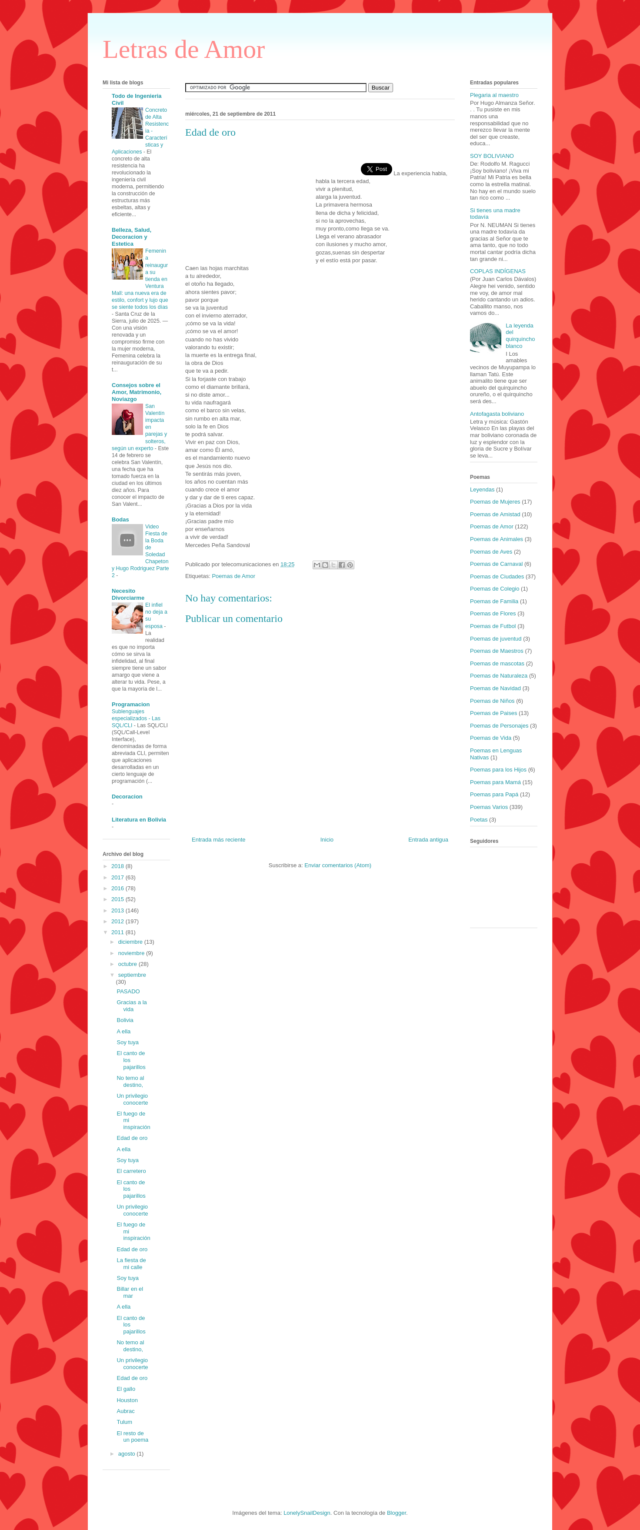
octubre (128, 964)
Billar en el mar (130, 1292)
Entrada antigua (428, 839)
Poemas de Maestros (496, 651)
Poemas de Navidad (495, 688)
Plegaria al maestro (494, 95)
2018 (118, 866)
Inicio (326, 839)
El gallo (126, 1389)
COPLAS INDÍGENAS (498, 271)
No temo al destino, (130, 1081)
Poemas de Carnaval (496, 564)
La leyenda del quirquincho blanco (520, 335)
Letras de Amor (184, 49)
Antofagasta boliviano (497, 414)
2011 (118, 932)
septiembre (132, 975)
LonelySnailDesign (306, 1513)
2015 (118, 899)
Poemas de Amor (233, 576)
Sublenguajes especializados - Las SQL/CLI (136, 718)
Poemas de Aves (491, 551)
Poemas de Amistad (495, 514)
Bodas (120, 519)
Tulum (124, 1422)
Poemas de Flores (493, 613)
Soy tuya (128, 1042)
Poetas (478, 819)
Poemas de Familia (494, 601)
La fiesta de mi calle (131, 1263)
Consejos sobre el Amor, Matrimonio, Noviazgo (136, 392)
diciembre (131, 942)
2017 (118, 877)
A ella (123, 1031)
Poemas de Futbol (493, 626)
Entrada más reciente (219, 839)
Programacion (131, 704)
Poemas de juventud (496, 638)
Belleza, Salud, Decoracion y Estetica (131, 237)
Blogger (396, 1513)
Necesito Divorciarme (128, 594)
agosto (127, 1453)
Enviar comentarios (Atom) (337, 865)
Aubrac (125, 1411)
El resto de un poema (132, 1436)
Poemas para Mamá (495, 782)
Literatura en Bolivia (139, 819)
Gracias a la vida (132, 1005)
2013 (118, 910)
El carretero (131, 1171)
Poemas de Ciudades (497, 576)
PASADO (128, 991)
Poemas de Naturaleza (498, 675)
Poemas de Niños (492, 701)
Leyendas (482, 489)
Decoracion (127, 796)
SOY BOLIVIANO (492, 156)
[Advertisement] (250, 201)
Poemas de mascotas (497, 663)
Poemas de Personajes (499, 725)
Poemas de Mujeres (495, 501)
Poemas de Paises (493, 713)
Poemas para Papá (494, 794)
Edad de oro (132, 1138)
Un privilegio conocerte (132, 1099)
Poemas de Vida (490, 738)
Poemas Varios (489, 807)
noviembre (132, 953)
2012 (118, 921)
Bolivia (125, 1020)
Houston (127, 1400)
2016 (118, 888)
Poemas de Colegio (494, 588)
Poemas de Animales (496, 539)
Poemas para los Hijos (498, 769)
